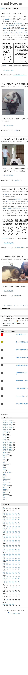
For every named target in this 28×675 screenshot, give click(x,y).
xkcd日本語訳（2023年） (8, 422)
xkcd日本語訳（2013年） (8, 450)
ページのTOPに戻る (15, 613)
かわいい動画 (5, 430)
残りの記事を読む (8, 70)
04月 (13, 513)
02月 (7, 513)
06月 (19, 513)
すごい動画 (5, 437)
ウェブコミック (6, 482)
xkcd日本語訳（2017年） (8, 444)
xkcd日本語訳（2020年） (8, 427)
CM (3, 465)
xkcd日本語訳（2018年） (19, 75)
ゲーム (4, 484)
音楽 (4, 457)
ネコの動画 (16, 180)
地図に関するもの (6, 455)
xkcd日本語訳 (5, 452)
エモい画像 (5, 459)
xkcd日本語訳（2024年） (8, 420)
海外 (4, 462)
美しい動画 (5, 434)
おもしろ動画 (5, 432)
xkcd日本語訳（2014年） (8, 449)
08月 (7, 514)
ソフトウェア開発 (6, 485)
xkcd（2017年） (18, 23)
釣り (4, 475)
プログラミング (6, 490)
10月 (13, 514)
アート (4, 480)
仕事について (5, 492)
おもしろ (4, 460)
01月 (4, 508)
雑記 (4, 499)
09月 (10, 514)
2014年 (20, 32)
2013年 (15, 32)
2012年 (10, 32)
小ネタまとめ (5, 454)
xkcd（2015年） (10, 25)
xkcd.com (5, 65)
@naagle (9, 323)
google (4, 469)
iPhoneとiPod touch (7, 472)
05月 (16, 513)
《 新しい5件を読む (7, 305)
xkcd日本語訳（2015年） (8, 447)
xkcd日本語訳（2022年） (8, 424)
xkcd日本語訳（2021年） (8, 425)
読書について (5, 497)
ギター (4, 470)
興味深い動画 (5, 435)
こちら (16, 322)
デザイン (4, 489)
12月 (19, 514)
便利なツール (5, 487)
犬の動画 (16, 130)
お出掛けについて (6, 479)
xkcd (22, 28)
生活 (4, 474)
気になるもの (5, 494)
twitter (4, 477)
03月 (10, 513)
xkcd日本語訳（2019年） (8, 429)
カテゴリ (7, 19)
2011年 (5, 32)
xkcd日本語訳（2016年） (8, 445)
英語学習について (6, 495)
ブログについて (6, 464)
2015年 (25, 32)
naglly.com (3, 8)
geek (4, 467)
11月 (16, 514)
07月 (4, 514)
